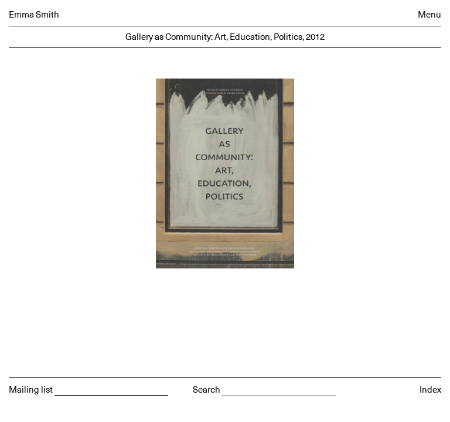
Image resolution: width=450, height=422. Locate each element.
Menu (429, 15)
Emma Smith (34, 15)
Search (206, 390)
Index (430, 390)
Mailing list (31, 390)
